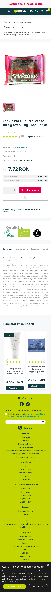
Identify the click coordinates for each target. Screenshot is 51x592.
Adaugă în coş (15, 388)
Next (44, 361)
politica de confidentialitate (24, 416)
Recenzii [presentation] (35, 249)
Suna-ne (28, 427)
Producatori (25, 488)
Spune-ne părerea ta (36, 137)
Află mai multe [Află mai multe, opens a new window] (39, 579)
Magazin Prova (25, 510)
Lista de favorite (25, 472)
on (4, 136)
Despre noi (25, 536)
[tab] (8, 249)
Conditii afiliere (25, 444)
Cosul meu (25, 479)
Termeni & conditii (26, 539)
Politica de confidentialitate (25, 546)
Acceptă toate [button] (14, 586)
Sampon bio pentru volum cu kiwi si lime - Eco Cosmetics (15, 371)
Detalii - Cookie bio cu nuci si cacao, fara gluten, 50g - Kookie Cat (24, 33)
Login (25, 466)
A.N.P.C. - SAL (25, 556)
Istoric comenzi (25, 469)
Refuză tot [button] (38, 586)
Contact (25, 542)
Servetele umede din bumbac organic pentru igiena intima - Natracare (36, 369)
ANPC (25, 549)
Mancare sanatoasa (21, 22)
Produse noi (25, 495)
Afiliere (25, 476)
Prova (7, 22)
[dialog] (25, 577)
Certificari (25, 559)
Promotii (25, 491)
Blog (25, 514)
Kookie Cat (22, 147)
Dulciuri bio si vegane (14, 27)
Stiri (25, 520)
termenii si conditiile (34, 413)
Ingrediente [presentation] (21, 249)
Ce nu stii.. (25, 517)
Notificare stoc (30, 190)
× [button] (48, 565)
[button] (25, 581)
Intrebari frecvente (25, 457)
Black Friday (25, 501)
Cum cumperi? (25, 437)
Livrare (25, 440)
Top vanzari (25, 498)
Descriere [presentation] (8, 249)
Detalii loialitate (25, 447)
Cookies (25, 552)
